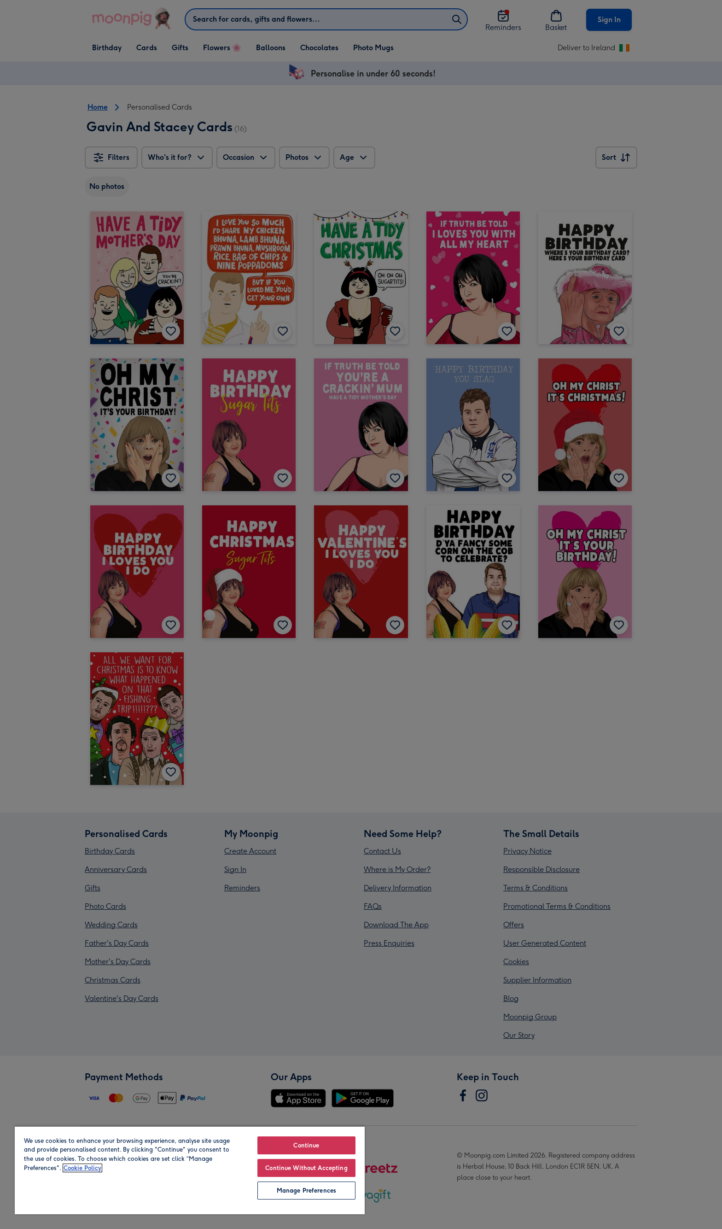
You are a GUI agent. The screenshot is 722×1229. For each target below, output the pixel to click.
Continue (306, 1145)
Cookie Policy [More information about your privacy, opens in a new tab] (82, 1168)
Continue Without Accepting (306, 1168)
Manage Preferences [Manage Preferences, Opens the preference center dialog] (306, 1190)
